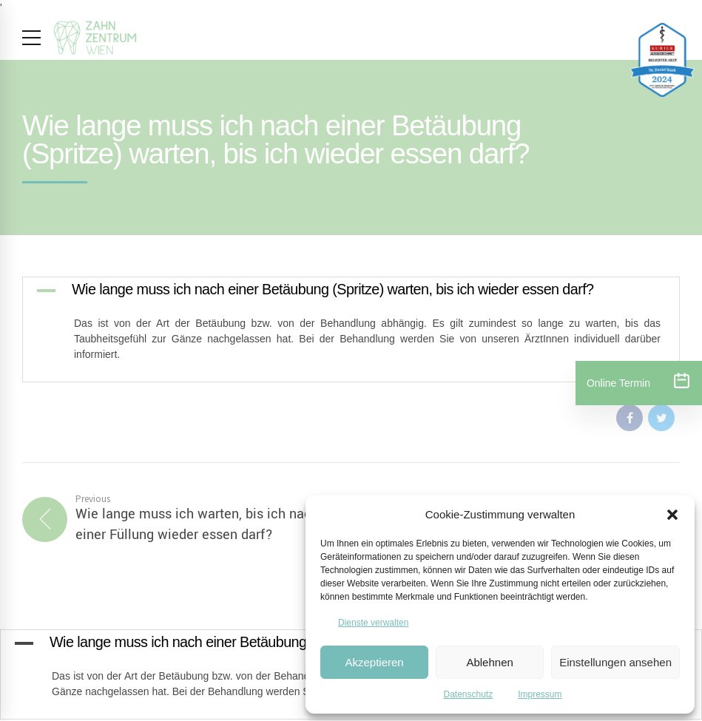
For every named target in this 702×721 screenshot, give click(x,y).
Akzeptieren (374, 662)
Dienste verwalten (373, 622)
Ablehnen (489, 662)
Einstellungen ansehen (615, 662)
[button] (672, 514)
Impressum (539, 694)
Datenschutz (468, 694)
